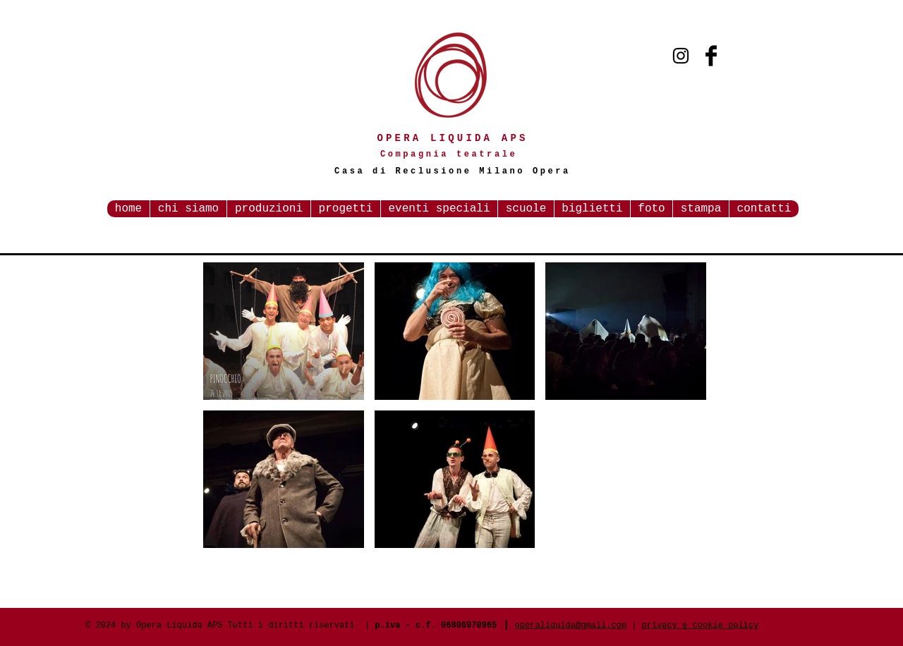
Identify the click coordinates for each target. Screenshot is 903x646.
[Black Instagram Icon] (680, 55)
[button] (283, 331)
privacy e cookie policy (700, 625)
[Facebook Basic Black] (711, 55)
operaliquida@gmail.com (570, 625)
